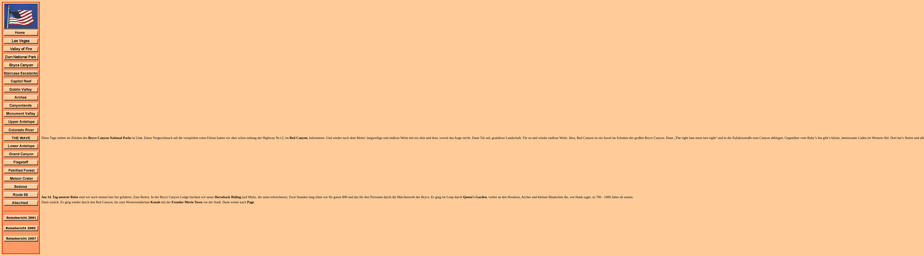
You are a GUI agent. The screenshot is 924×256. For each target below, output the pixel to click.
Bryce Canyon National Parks (109, 138)
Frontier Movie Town (187, 202)
